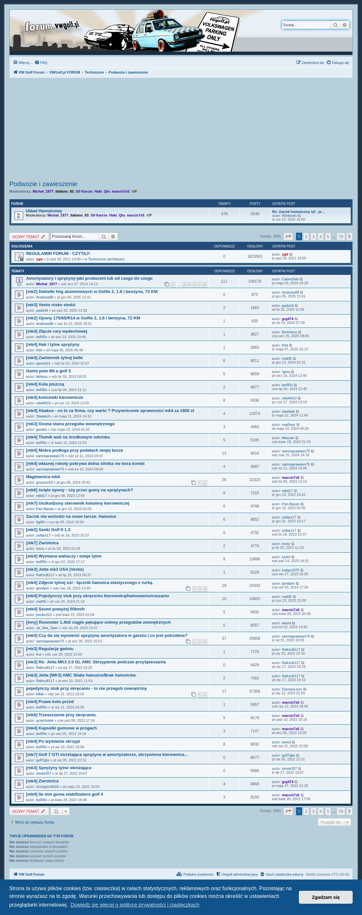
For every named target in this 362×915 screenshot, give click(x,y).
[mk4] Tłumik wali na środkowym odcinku (68, 437)
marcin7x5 (120, 191)
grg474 (287, 319)
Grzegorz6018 (47, 787)
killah (40, 694)
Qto (107, 191)
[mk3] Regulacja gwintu (49, 648)
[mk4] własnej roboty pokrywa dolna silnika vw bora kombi (85, 463)
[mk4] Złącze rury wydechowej (56, 331)
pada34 (42, 310)
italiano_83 (64, 191)
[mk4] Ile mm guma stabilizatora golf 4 (64, 794)
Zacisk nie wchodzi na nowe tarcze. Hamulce (71, 516)
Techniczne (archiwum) (106, 259)
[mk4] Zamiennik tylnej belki (54, 357)
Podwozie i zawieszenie (43, 183)
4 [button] (320, 236)
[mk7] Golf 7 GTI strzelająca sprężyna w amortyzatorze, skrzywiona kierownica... (107, 754)
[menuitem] (40, 62)
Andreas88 (44, 297)
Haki (98, 191)
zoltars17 (289, 517)
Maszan (288, 438)
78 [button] (340, 236)
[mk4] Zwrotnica (42, 781)
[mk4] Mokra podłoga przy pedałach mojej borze (74, 450)
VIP (134, 191)
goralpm (42, 588)
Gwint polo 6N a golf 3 (48, 370)
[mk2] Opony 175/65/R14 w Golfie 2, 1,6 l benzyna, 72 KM (83, 318)
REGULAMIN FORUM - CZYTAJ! (58, 253)
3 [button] (313, 236)
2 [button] (306, 236)
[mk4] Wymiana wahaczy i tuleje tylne (63, 556)
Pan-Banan (45, 509)
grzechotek (44, 720)
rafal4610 (43, 403)
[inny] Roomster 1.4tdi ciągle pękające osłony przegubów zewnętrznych (98, 622)
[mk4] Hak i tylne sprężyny (53, 344)
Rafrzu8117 (45, 575)
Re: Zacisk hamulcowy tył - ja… (298, 212)
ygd (39, 259)
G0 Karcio (84, 191)
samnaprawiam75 (50, 456)
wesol (286, 623)
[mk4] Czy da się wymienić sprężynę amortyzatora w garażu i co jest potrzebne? (106, 635)
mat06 (287, 358)
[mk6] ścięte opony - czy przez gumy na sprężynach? (79, 490)
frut (38, 654)
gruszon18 (44, 482)
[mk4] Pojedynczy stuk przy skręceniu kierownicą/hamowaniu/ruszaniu (97, 595)
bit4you (41, 376)
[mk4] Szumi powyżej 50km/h (55, 609)
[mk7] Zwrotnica (42, 542)
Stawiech (43, 416)
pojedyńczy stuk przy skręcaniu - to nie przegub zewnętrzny (86, 688)
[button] (288, 236)
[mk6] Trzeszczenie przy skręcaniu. (61, 714)
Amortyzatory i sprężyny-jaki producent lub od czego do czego (89, 278)
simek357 (43, 773)
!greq (286, 372)
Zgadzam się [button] (326, 897)
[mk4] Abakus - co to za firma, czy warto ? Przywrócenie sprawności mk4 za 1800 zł (110, 410)
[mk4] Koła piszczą (45, 384)
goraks (41, 429)
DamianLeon (292, 689)
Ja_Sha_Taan (47, 628)
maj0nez (288, 425)
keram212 (44, 615)
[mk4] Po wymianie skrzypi (53, 741)
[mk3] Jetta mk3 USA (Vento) (55, 569)
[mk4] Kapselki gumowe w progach (61, 728)
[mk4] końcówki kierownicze (54, 397)
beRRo (41, 337)
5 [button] (328, 236)
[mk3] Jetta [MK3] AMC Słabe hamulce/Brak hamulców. (81, 675)
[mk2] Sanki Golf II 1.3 (48, 529)
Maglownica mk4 (43, 476)
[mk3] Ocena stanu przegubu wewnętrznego (70, 423)
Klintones (289, 215)
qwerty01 (43, 363)
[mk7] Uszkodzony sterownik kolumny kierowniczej (77, 503)
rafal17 (41, 496)
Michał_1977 (43, 191)
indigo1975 (290, 570)
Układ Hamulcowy (44, 210)
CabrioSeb (290, 279)
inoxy (40, 548)
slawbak (288, 411)
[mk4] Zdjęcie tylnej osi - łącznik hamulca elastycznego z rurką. (89, 582)
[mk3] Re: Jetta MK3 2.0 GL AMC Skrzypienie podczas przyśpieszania (96, 661)
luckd (286, 557)
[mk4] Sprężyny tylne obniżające (58, 767)
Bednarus (289, 332)
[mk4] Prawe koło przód (50, 701)
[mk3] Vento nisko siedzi (50, 304)
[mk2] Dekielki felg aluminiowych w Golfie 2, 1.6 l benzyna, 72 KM (91, 291)
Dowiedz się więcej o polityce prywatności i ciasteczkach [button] (135, 905)
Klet (39, 350)
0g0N (40, 522)
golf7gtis (42, 760)
